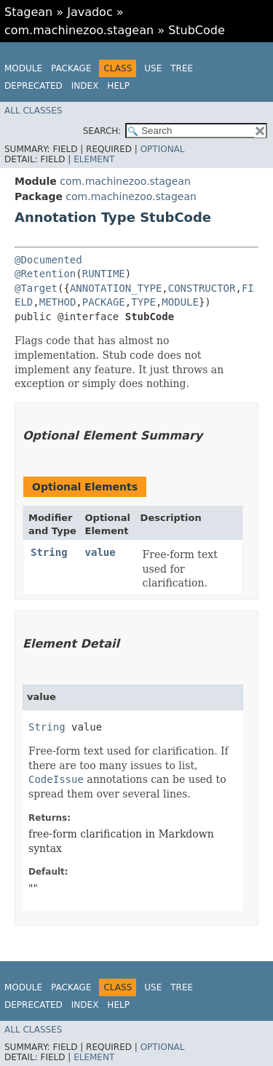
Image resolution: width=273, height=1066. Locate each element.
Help (118, 86)
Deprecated (33, 86)
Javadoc (90, 12)
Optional (163, 149)
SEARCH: (102, 131)
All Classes (33, 111)
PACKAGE (103, 302)
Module (23, 68)
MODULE (180, 302)
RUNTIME (103, 273)
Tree (181, 68)
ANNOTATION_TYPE (116, 288)
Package (71, 68)
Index (85, 86)
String (49, 552)
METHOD (57, 302)
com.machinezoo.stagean (79, 30)
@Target (36, 288)
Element (94, 159)
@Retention (45, 273)
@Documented (48, 260)
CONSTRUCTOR (202, 288)
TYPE (143, 302)
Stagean (28, 12)
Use (153, 68)
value (100, 552)
